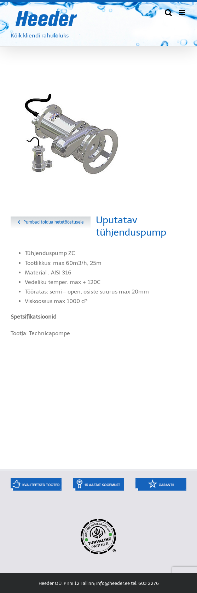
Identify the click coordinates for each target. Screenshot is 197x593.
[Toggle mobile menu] (182, 12)
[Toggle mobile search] (168, 12)
